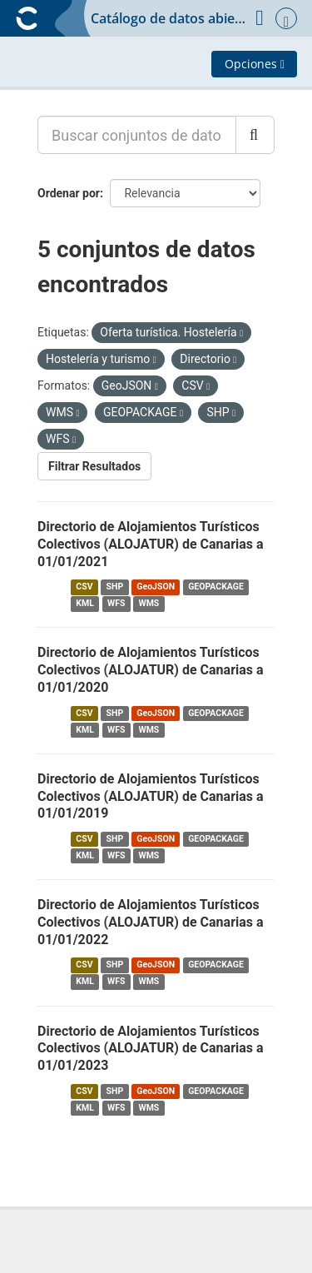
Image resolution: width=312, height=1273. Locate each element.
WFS (116, 603)
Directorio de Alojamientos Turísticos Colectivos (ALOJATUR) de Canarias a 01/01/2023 (150, 1048)
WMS (148, 603)
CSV (84, 586)
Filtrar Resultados (94, 466)
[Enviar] (255, 135)
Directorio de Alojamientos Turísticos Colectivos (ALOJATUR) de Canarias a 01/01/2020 (150, 669)
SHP (115, 586)
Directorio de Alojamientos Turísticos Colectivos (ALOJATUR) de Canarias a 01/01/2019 (150, 796)
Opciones (255, 64)
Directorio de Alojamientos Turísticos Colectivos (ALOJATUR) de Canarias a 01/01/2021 (150, 544)
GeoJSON (155, 586)
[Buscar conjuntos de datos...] (136, 135)
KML (85, 603)
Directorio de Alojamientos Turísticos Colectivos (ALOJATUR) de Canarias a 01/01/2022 (150, 922)
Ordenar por (68, 193)
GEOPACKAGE (216, 586)
